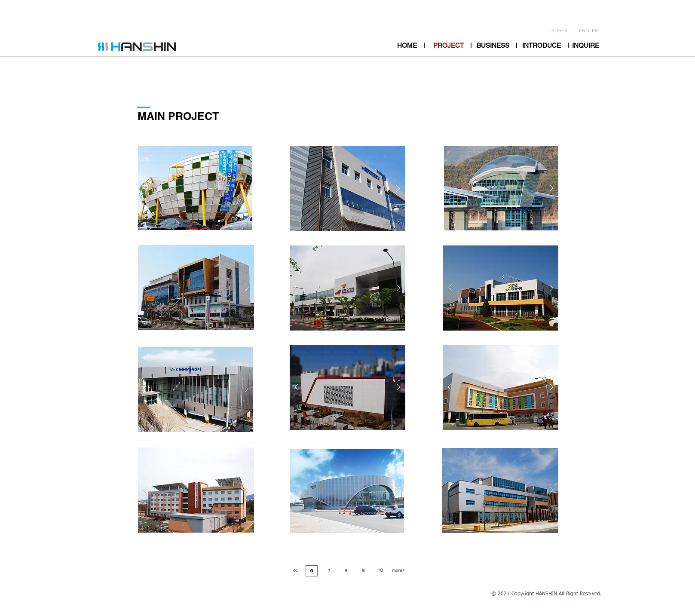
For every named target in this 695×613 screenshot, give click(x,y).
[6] (312, 570)
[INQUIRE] (586, 45)
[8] (346, 570)
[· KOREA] (558, 31)
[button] (195, 188)
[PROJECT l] (452, 45)
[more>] (398, 570)
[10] (381, 570)
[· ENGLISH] (588, 31)
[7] (329, 570)
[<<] (295, 570)
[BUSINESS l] (496, 45)
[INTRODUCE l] (545, 45)
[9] (363, 570)
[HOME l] (411, 45)
